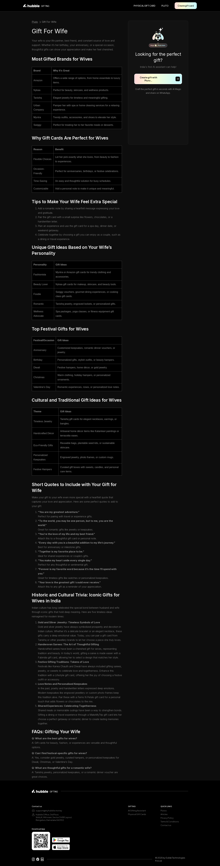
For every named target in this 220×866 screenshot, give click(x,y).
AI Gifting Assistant (137, 810)
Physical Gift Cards (137, 814)
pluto (165, 5)
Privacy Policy (167, 818)
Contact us (166, 825)
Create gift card (186, 5)
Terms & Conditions (170, 821)
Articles (164, 814)
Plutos (164, 810)
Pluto (35, 22)
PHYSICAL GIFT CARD (144, 5)
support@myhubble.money (49, 810)
